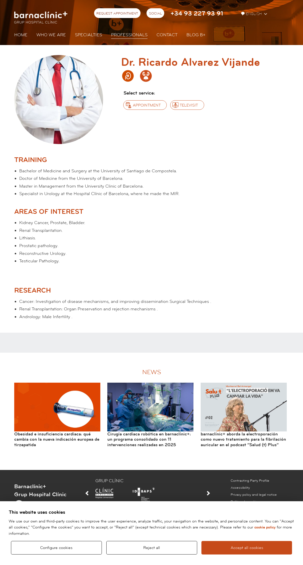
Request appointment (117, 13)
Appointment (147, 105)
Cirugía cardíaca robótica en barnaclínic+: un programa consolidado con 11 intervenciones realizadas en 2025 (149, 439)
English (252, 14)
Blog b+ (195, 35)
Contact (166, 35)
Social (155, 13)
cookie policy (265, 527)
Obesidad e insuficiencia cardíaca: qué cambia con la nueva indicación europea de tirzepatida (56, 439)
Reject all (151, 547)
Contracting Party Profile (250, 480)
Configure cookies (56, 547)
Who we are (51, 35)
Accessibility (240, 487)
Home (20, 35)
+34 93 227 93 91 (196, 14)
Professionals (129, 35)
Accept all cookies (247, 547)
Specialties (88, 35)
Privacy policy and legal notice (254, 494)
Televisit (189, 105)
